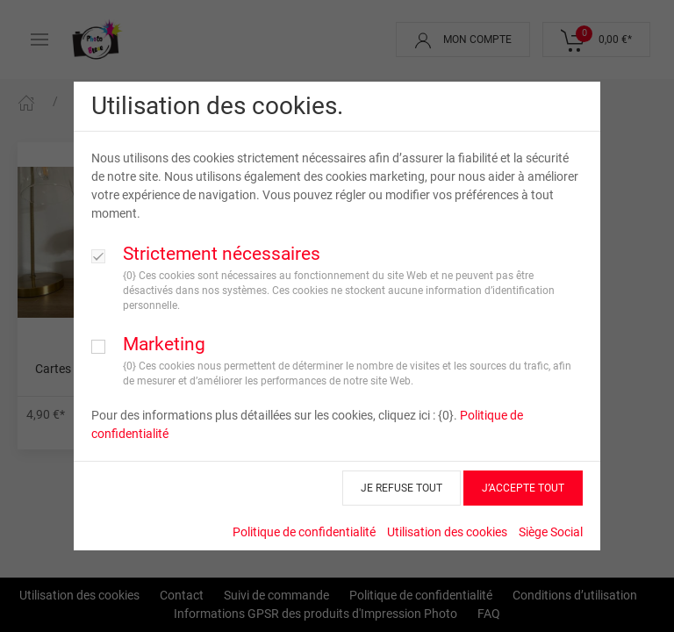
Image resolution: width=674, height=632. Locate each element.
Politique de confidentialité (304, 532)
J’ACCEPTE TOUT (523, 488)
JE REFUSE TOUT (401, 488)
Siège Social (551, 532)
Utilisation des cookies (447, 532)
